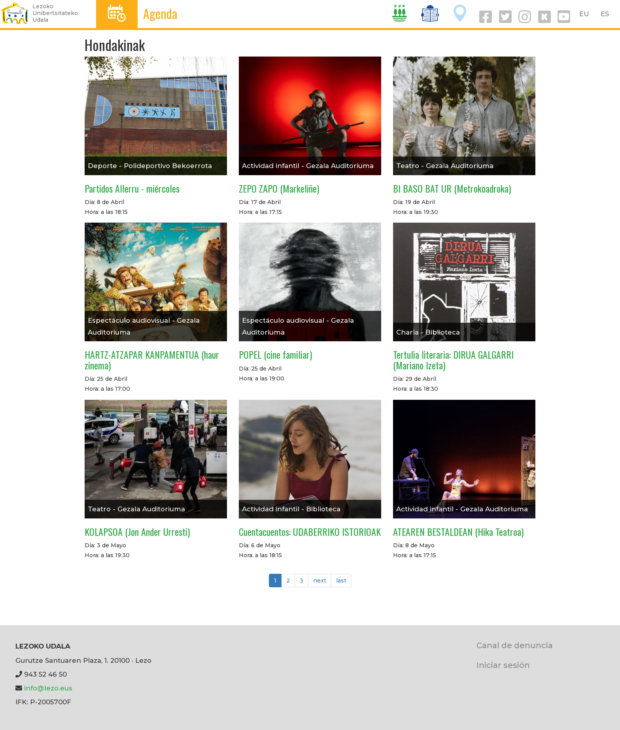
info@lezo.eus (48, 688)
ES (605, 14)
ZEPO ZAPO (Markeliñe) (279, 188)
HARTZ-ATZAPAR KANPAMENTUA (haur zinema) (152, 359)
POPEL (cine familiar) (275, 354)
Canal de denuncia (514, 645)
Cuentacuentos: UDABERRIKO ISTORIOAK (310, 531)
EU (584, 14)
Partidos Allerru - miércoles (132, 188)
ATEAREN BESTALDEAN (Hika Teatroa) (458, 531)
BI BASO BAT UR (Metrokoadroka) (452, 188)
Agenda (160, 13)
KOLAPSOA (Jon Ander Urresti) (137, 531)
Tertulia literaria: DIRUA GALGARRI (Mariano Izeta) (453, 359)
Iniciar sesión (503, 665)
